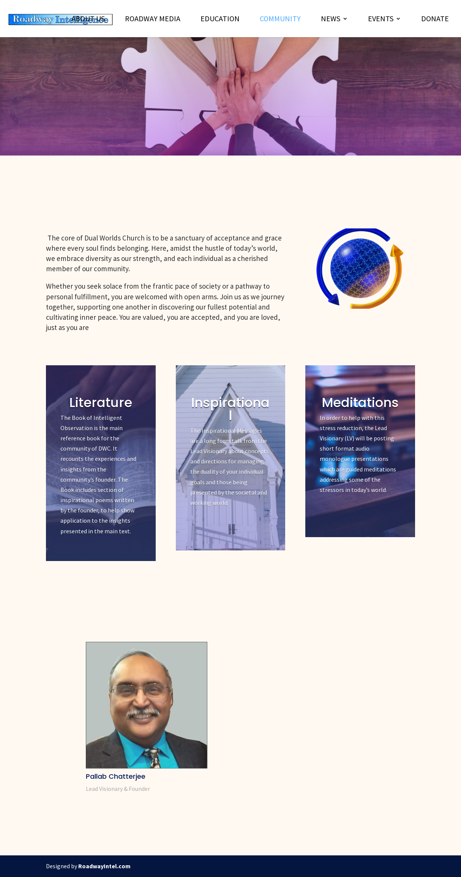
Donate (435, 19)
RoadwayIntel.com (104, 866)
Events (380, 19)
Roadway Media (152, 19)
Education (220, 19)
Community (280, 19)
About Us (88, 19)
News (330, 19)
